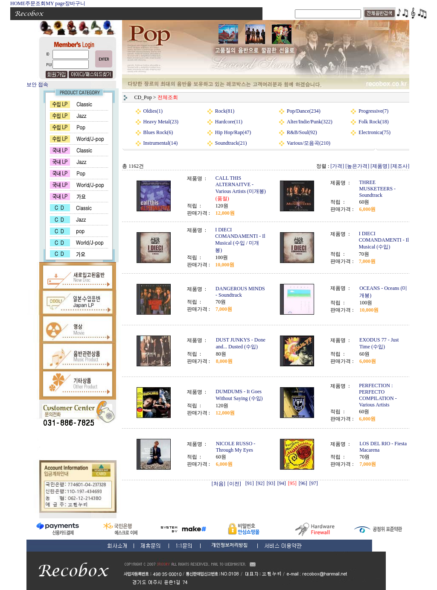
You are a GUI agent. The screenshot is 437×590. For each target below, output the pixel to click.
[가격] (337, 166)
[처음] (218, 484)
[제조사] (399, 166)
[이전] (234, 484)
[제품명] (379, 166)
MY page (55, 3)
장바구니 (75, 3)
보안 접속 (37, 85)
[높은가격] (357, 166)
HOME (17, 3)
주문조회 (35, 3)
